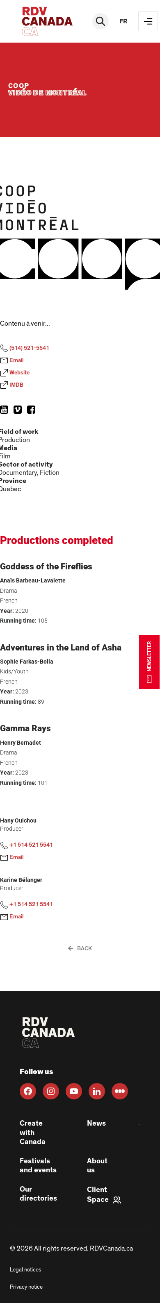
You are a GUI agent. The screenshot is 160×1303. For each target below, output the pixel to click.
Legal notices (25, 1270)
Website (15, 373)
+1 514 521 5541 (26, 845)
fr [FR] (123, 21)
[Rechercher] (100, 21)
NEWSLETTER (149, 661)
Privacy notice (26, 1287)
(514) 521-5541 (24, 348)
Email (11, 360)
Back (80, 949)
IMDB (11, 385)
